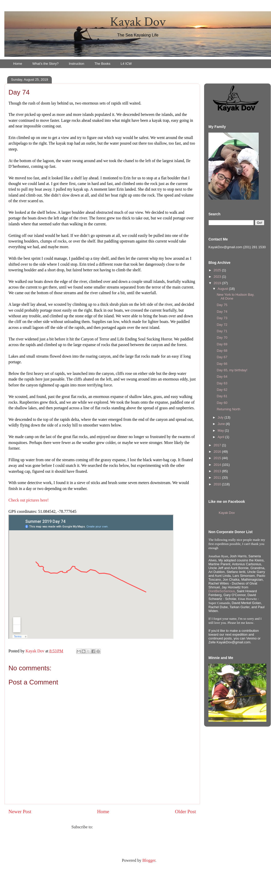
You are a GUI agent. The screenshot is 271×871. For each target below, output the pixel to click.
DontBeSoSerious (221, 591)
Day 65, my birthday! (232, 370)
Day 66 (222, 364)
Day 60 (222, 403)
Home (17, 64)
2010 (218, 484)
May (221, 430)
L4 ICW (126, 64)
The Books (102, 64)
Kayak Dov (138, 22)
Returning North (228, 409)
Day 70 (222, 337)
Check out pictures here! (28, 500)
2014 (218, 465)
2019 (218, 283)
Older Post (185, 811)
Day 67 (222, 357)
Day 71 (222, 331)
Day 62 (222, 390)
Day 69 (222, 344)
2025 (218, 270)
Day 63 (222, 383)
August (223, 289)
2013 (218, 471)
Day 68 (222, 351)
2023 (218, 277)
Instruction (76, 64)
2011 (218, 477)
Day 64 (222, 376)
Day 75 (222, 305)
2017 (218, 445)
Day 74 (222, 311)
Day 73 (222, 318)
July (221, 417)
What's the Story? (45, 64)
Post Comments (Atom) (113, 827)
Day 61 (222, 396)
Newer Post (19, 811)
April (221, 437)
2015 (218, 458)
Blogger (148, 860)
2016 (218, 451)
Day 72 (222, 325)
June (222, 424)
